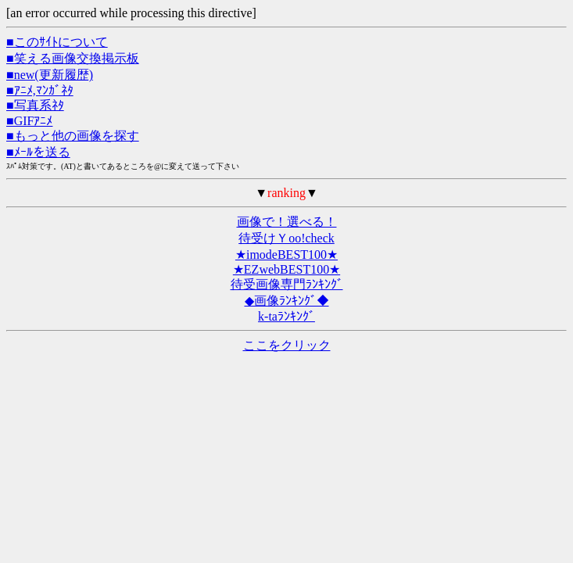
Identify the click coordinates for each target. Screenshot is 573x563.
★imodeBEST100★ (286, 254)
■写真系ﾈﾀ (35, 105)
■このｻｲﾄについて (57, 41)
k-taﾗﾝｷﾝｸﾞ (286, 316)
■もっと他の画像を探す (72, 135)
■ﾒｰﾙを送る (38, 152)
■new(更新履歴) (49, 74)
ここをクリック (287, 345)
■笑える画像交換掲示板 (72, 58)
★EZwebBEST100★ (286, 269)
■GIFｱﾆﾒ (29, 120)
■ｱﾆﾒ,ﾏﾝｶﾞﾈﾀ (39, 90)
